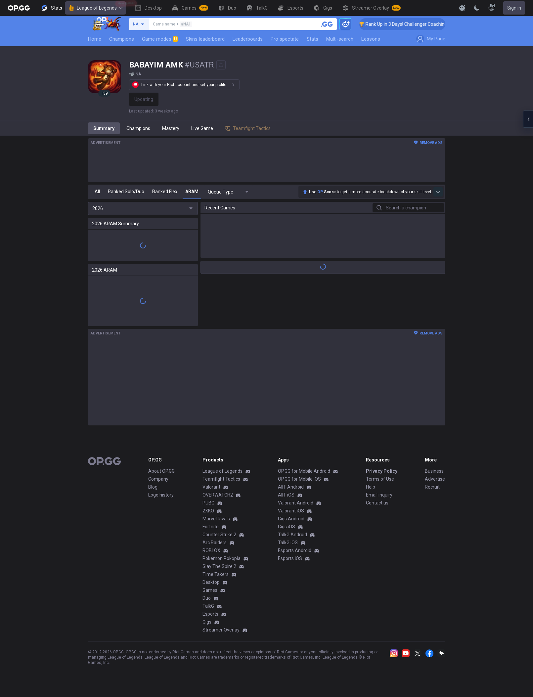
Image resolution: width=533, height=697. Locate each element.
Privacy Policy (381, 471)
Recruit (432, 487)
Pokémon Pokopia (221, 558)
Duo (206, 598)
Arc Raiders (214, 542)
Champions (121, 39)
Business (434, 471)
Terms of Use (380, 479)
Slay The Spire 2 (219, 566)
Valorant (211, 487)
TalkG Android (292, 534)
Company (158, 479)
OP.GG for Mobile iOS (299, 479)
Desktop (211, 582)
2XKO (208, 510)
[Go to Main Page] (19, 8)
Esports (210, 614)
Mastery (170, 128)
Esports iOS (290, 558)
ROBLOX (211, 550)
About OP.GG (161, 471)
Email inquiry (379, 495)
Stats (312, 39)
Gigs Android (291, 518)
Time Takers (215, 574)
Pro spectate (285, 39)
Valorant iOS (291, 510)
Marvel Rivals (216, 518)
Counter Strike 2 (219, 534)
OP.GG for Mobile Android (304, 471)
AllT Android (291, 487)
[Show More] (462, 8)
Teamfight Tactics (221, 479)
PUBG (208, 502)
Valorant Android (295, 502)
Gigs (206, 622)
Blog (152, 487)
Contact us (377, 502)
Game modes (160, 39)
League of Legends (95, 8)
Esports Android (294, 550)
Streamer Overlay (221, 629)
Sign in (514, 8)
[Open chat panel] (528, 119)
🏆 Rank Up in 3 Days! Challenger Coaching (409, 24)
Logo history (161, 495)
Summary (103, 128)
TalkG (208, 606)
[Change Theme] (476, 8)
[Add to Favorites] (221, 64)
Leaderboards (248, 39)
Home (94, 39)
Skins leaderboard (205, 39)
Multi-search (339, 39)
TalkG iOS (288, 542)
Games (209, 590)
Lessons (370, 39)
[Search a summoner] (327, 24)
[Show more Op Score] (438, 191)
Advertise (435, 479)
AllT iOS (286, 495)
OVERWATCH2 (217, 495)
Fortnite (210, 526)
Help (370, 487)
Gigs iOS (286, 526)
